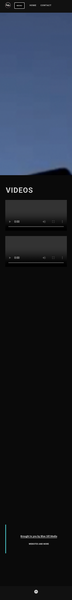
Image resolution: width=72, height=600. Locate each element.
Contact (46, 5)
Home (32, 5)
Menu (19, 6)
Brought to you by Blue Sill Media (39, 536)
